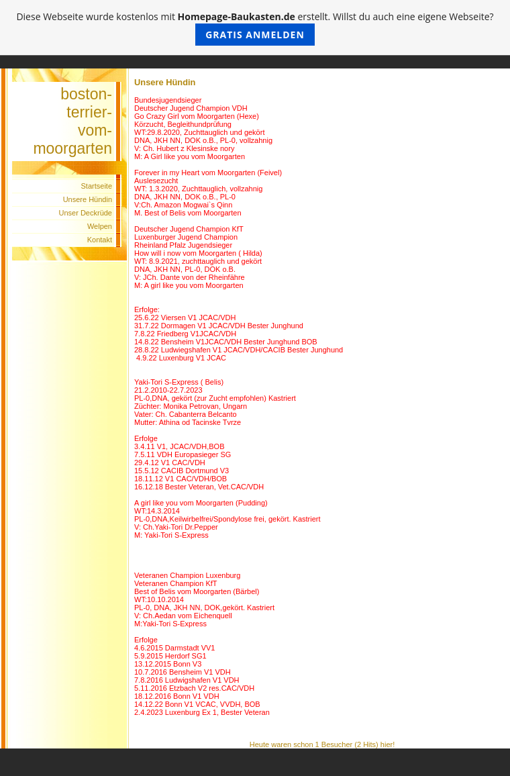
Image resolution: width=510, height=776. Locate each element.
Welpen (99, 226)
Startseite (96, 186)
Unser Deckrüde (85, 213)
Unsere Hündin (87, 199)
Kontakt (99, 240)
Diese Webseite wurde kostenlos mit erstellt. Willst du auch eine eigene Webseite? (254, 28)
